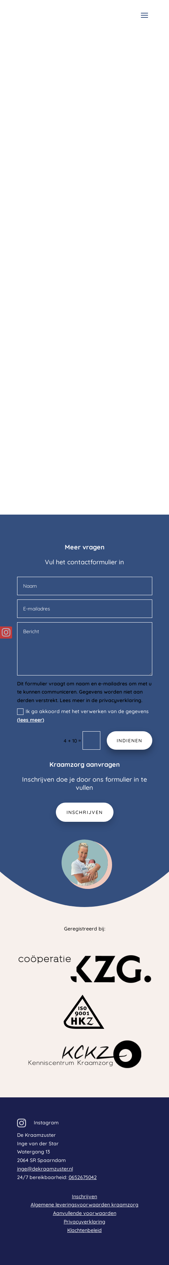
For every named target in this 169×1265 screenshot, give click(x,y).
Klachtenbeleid (84, 1230)
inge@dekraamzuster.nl (45, 1169)
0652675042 (83, 1177)
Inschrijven (85, 812)
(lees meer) (30, 720)
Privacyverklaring (84, 1221)
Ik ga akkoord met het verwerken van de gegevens (83, 715)
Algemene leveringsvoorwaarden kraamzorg (84, 1204)
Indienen (129, 740)
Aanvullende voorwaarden (84, 1213)
